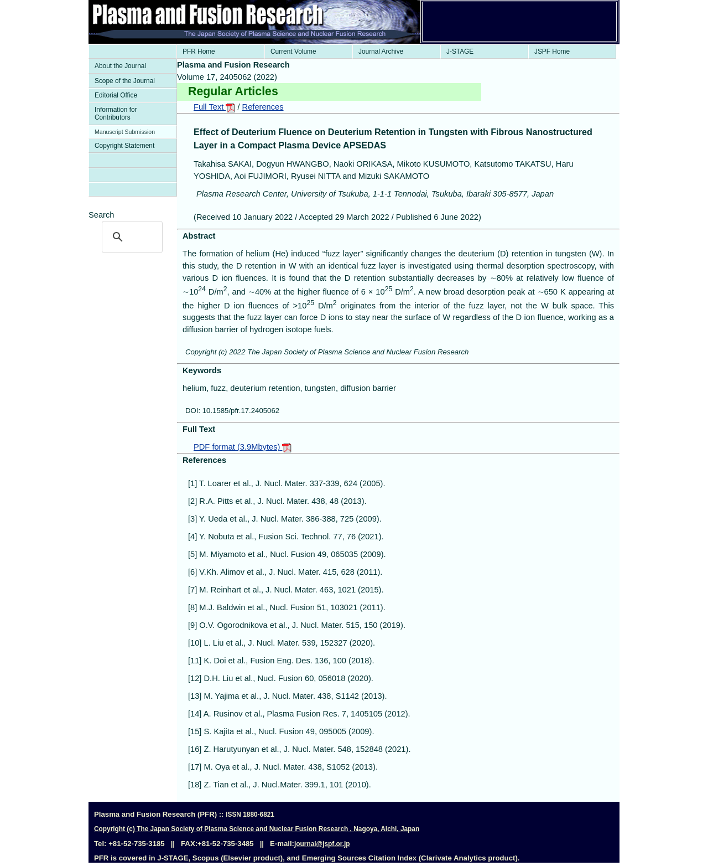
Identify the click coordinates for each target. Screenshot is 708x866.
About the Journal (120, 66)
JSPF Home (552, 51)
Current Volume (293, 51)
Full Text (214, 106)
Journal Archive (380, 51)
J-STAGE (459, 51)
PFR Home (199, 51)
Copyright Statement (124, 146)
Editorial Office (116, 95)
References (263, 106)
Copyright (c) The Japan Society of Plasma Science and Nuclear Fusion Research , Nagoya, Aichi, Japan (256, 829)
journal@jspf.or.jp (322, 844)
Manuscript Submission (125, 131)
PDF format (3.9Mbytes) (242, 446)
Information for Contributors (116, 113)
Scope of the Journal (125, 81)
